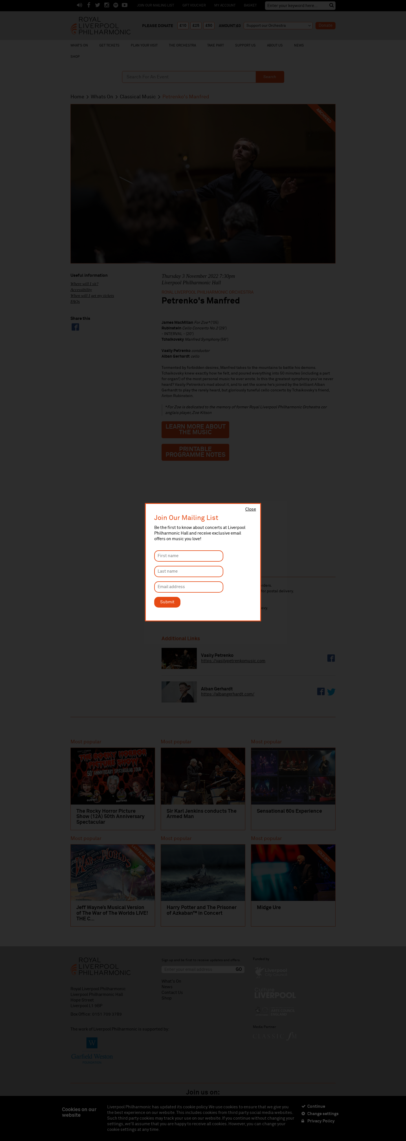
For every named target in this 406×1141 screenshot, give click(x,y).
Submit (167, 602)
